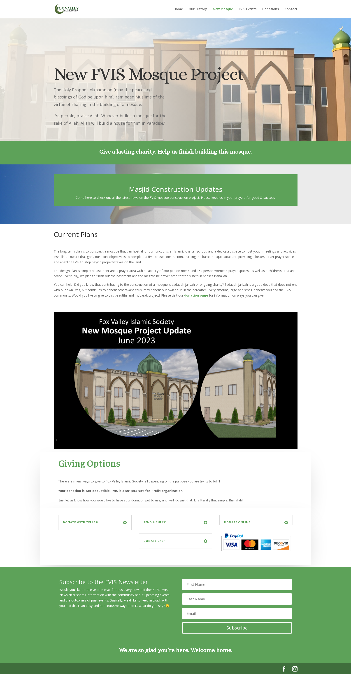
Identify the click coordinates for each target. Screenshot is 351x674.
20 (129, 440)
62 (290, 440)
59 (279, 440)
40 (206, 440)
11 (95, 440)
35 (187, 440)
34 (183, 440)
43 (218, 440)
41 (210, 440)
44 (221, 440)
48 (237, 440)
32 (175, 440)
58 (275, 440)
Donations (270, 9)
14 (106, 440)
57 (271, 440)
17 (118, 440)
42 (214, 440)
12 (99, 440)
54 (260, 440)
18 (122, 440)
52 (252, 440)
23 (141, 440)
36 (191, 440)
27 (156, 440)
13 (102, 440)
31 (171, 440)
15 (110, 440)
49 (241, 440)
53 (256, 440)
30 (168, 440)
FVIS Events (247, 9)
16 (114, 440)
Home (178, 9)
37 (194, 440)
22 (137, 440)
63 (294, 440)
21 (133, 440)
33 (179, 440)
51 (248, 440)
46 (229, 440)
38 (198, 440)
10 (91, 440)
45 (225, 440)
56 (267, 440)
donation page (196, 295)
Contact (291, 9)
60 (283, 440)
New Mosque (223, 9)
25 (148, 440)
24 (145, 440)
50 (244, 440)
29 (164, 440)
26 (152, 440)
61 (287, 440)
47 (233, 440)
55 (264, 440)
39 (202, 440)
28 (160, 440)
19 (125, 440)
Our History (198, 9)
